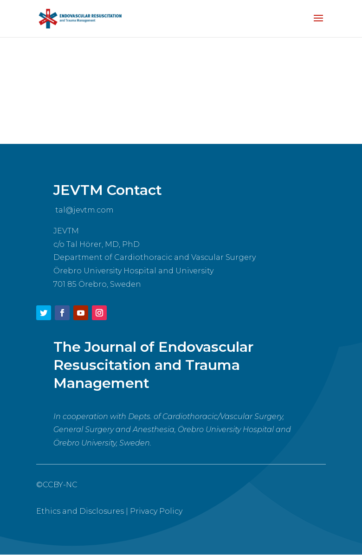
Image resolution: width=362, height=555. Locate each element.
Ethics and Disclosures (80, 511)
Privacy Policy (156, 511)
